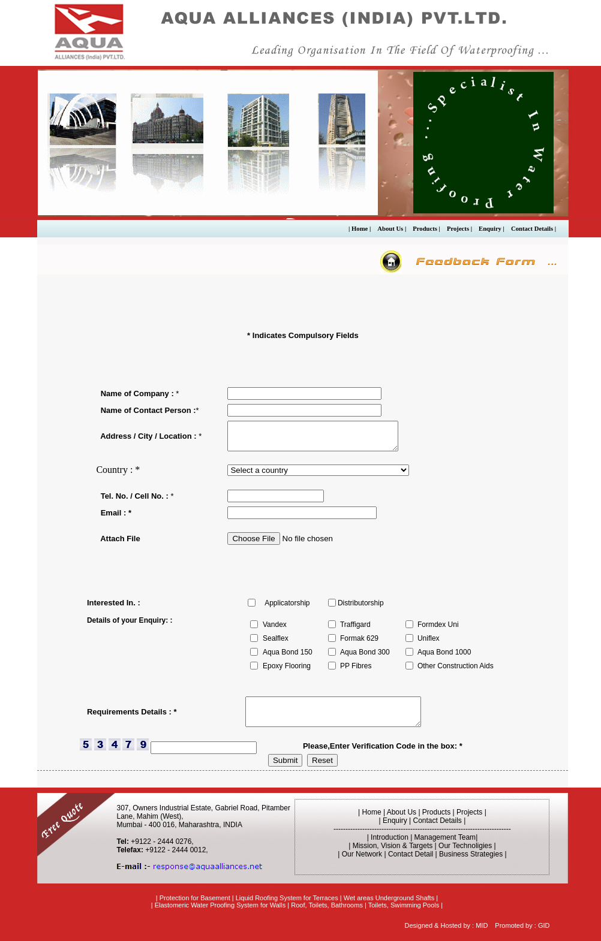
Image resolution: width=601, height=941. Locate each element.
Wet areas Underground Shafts (389, 897)
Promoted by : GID (522, 925)
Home (371, 812)
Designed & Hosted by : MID (446, 925)
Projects (469, 812)
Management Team (445, 837)
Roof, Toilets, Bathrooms (327, 905)
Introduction (389, 837)
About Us (403, 812)
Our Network (362, 854)
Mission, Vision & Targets (393, 846)
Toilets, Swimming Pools (404, 905)
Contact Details (437, 820)
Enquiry (395, 820)
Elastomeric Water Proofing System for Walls (220, 905)
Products (436, 812)
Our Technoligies (465, 846)
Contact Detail (410, 854)
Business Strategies (471, 854)
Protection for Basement (195, 897)
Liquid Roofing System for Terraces (287, 897)
